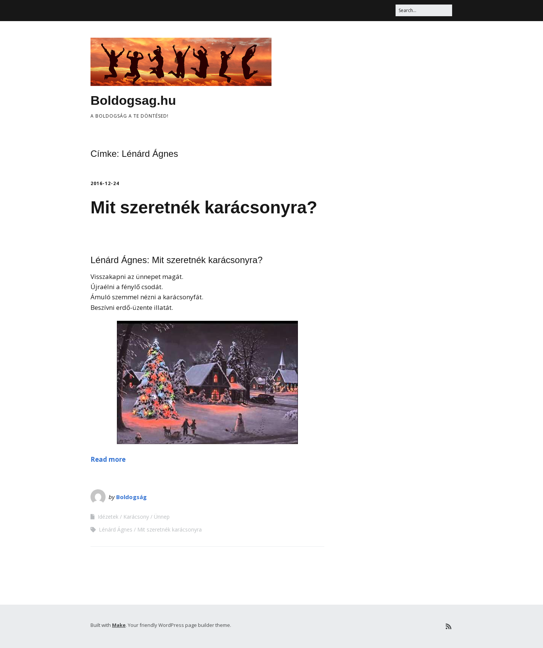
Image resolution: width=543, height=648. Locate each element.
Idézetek (108, 516)
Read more (108, 459)
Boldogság (131, 497)
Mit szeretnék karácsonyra (169, 529)
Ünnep (162, 516)
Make (119, 625)
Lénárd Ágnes (115, 529)
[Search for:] (423, 10)
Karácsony (136, 516)
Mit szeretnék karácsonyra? (203, 207)
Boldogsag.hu (133, 100)
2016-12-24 (104, 183)
